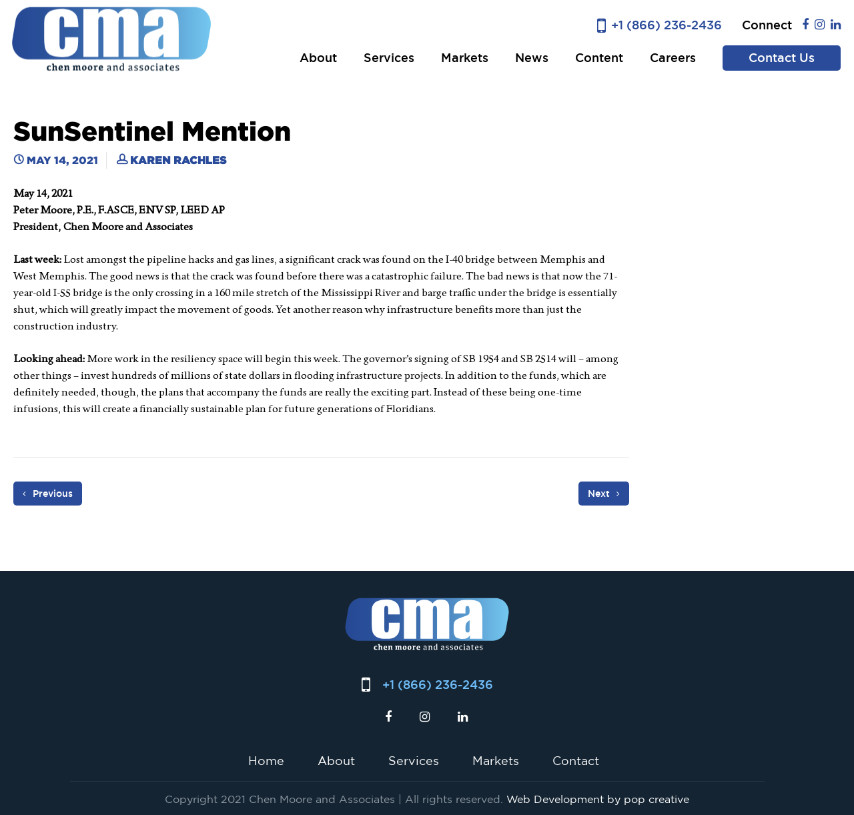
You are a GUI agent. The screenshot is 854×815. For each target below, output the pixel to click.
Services (389, 57)
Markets (464, 57)
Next (604, 493)
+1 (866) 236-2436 (666, 25)
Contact (575, 760)
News (531, 57)
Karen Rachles (178, 160)
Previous (48, 493)
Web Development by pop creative (597, 799)
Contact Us (782, 57)
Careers (673, 57)
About (318, 57)
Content (599, 57)
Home (266, 760)
